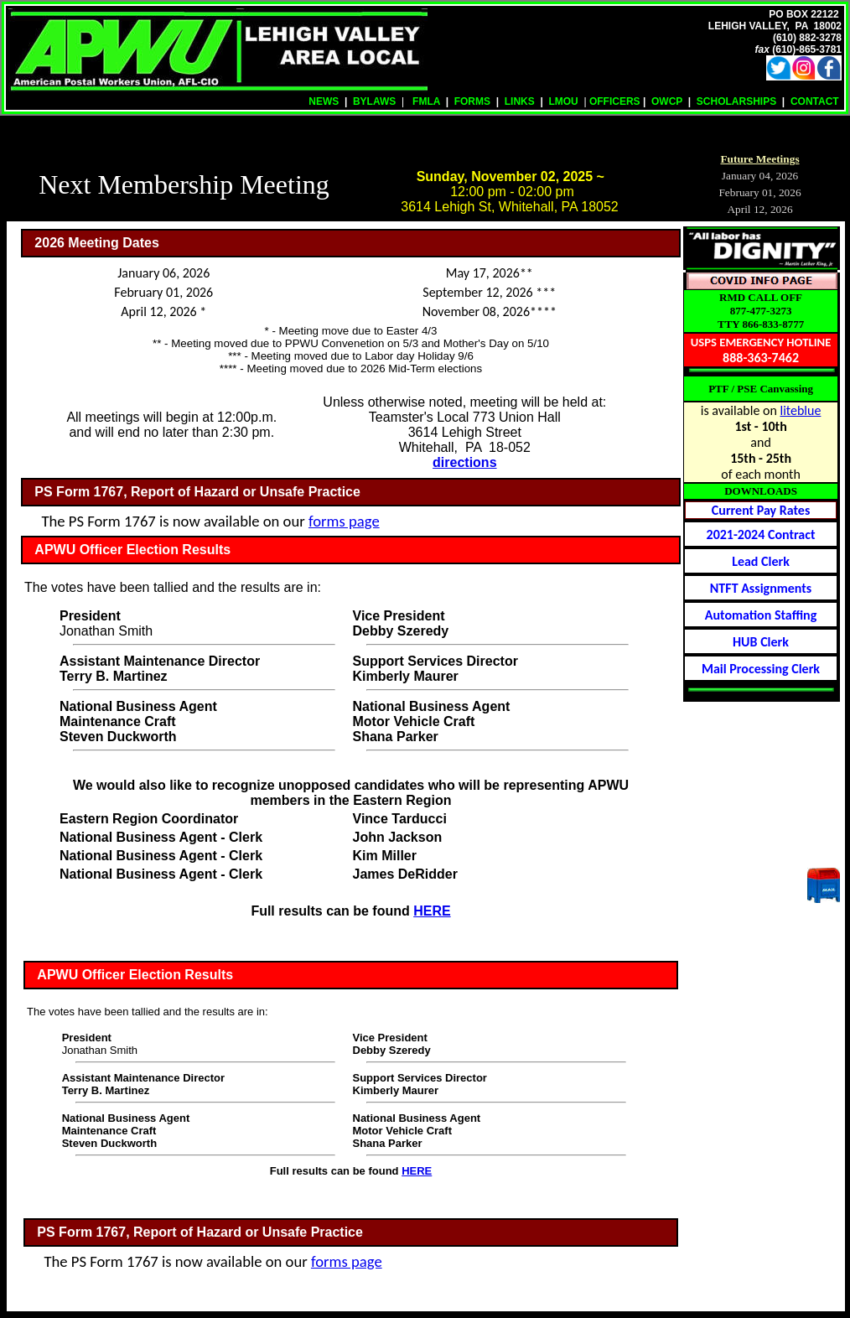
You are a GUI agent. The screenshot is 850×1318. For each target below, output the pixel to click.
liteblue (800, 410)
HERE (431, 911)
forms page (344, 521)
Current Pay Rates (761, 510)
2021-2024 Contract (761, 534)
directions (464, 462)
